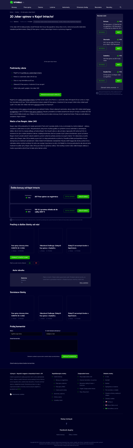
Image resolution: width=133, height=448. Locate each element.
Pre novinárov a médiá (111, 390)
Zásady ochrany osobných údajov (113, 394)
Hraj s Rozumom (84, 392)
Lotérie (51, 7)
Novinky (109, 7)
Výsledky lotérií (58, 400)
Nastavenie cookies (18, 394)
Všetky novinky (66, 21)
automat (37, 104)
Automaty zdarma (59, 393)
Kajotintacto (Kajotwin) (75, 21)
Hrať (118, 32)
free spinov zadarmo (36, 111)
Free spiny (26, 7)
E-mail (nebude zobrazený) (52, 331)
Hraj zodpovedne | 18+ (86, 376)
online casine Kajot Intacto (26, 100)
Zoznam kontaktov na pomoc (88, 380)
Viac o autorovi (84, 282)
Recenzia (102, 32)
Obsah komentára (15, 338)
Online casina (58, 397)
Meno (11, 331)
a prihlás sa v (25, 73)
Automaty (65, 7)
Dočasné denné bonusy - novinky (55, 21)
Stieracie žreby (81, 7)
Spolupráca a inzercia (111, 386)
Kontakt (107, 380)
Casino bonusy (58, 376)
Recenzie (97, 7)
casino (24, 109)
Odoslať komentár (69, 356)
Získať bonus (83, 196)
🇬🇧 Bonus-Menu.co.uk (111, 405)
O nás (107, 376)
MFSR (19, 389)
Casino (39, 7)
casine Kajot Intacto (35, 73)
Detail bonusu (70, 196)
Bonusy (13, 7)
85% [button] (29, 212)
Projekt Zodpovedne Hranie (87, 388)
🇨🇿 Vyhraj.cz (109, 402)
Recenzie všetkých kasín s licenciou (87, 384)
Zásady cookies (109, 398)
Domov (11, 12)
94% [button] (29, 197)
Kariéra (107, 383)
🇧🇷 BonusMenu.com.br (111, 408)
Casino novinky (43, 21)
